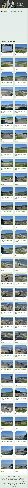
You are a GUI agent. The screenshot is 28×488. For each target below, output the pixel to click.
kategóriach (23, 481)
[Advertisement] (14, 25)
